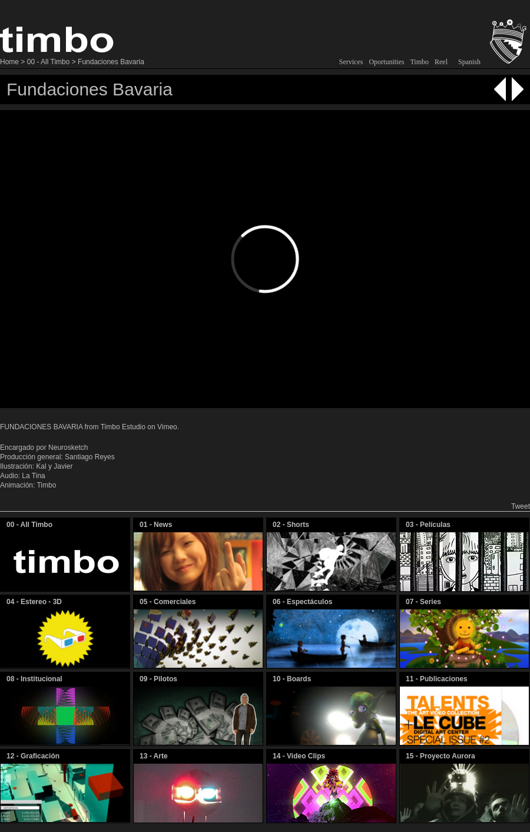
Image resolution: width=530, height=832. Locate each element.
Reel (441, 62)
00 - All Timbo (48, 62)
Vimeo (167, 427)
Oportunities (386, 62)
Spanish (469, 62)
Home (9, 62)
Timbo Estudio (123, 427)
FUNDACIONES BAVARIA (41, 427)
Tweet (520, 506)
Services (351, 62)
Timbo (419, 62)
